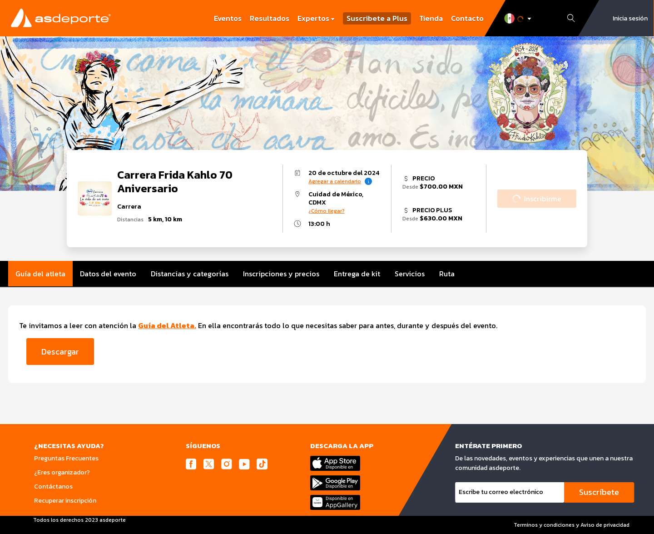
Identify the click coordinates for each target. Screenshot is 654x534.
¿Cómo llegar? (326, 211)
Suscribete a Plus (377, 18)
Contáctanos (53, 486)
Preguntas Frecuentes (66, 458)
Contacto (467, 18)
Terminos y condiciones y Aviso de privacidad (571, 525)
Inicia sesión (630, 18)
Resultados (269, 18)
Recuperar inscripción (65, 500)
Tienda (431, 18)
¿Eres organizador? (62, 472)
